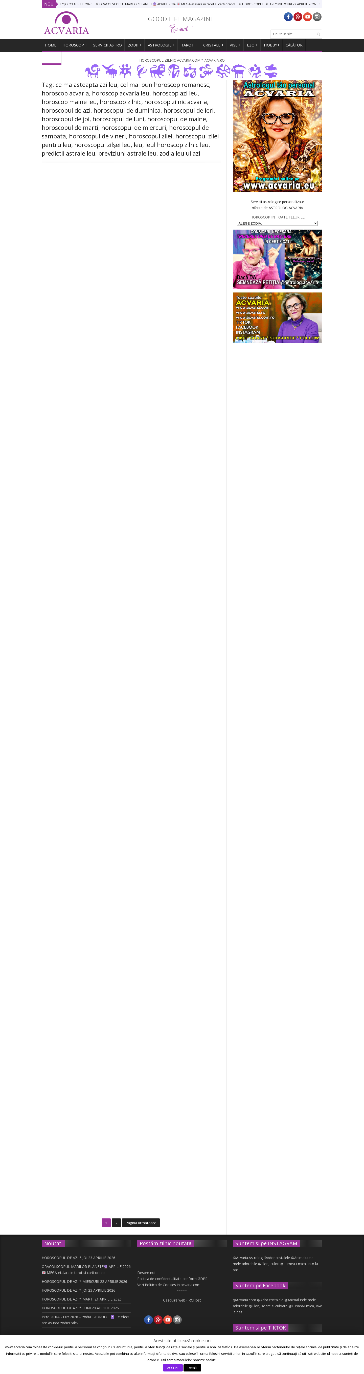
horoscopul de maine (176, 119)
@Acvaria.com (244, 1299)
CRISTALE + (213, 46)
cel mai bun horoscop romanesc (164, 84)
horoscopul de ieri (189, 110)
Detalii (192, 1367)
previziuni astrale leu (127, 153)
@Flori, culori (268, 1263)
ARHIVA (51, 59)
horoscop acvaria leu (120, 93)
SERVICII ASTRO (107, 46)
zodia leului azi (180, 153)
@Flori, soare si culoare (268, 1306)
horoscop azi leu (175, 93)
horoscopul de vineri (97, 136)
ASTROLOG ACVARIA (286, 207)
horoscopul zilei (150, 136)
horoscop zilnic (120, 101)
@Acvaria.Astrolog (248, 1257)
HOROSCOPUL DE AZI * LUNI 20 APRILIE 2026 (80, 1308)
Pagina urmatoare (140, 1222)
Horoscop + (74, 46)
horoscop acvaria (65, 93)
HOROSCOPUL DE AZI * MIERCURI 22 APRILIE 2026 (289, 4)
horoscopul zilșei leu (102, 144)
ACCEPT (173, 1367)
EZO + (252, 46)
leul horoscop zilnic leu (177, 144)
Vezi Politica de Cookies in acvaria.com (168, 1284)
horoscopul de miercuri (133, 127)
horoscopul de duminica (127, 110)
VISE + (235, 46)
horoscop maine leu (69, 101)
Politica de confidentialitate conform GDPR (172, 1278)
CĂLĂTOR (294, 46)
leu (138, 144)
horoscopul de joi (65, 119)
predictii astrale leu (68, 153)
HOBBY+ (272, 46)
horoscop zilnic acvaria (175, 101)
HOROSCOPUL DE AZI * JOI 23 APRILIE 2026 (70, 4)
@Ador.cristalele (277, 1257)
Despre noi (146, 1272)
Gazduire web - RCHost (182, 1300)
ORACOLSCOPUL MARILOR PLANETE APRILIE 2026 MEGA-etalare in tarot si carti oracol (177, 4)
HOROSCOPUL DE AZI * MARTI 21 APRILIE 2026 (82, 1299)
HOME (50, 46)
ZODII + (135, 46)
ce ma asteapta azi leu (86, 84)
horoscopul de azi (66, 110)
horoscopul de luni (118, 119)
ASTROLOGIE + (161, 46)
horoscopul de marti (70, 127)
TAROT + (189, 46)
